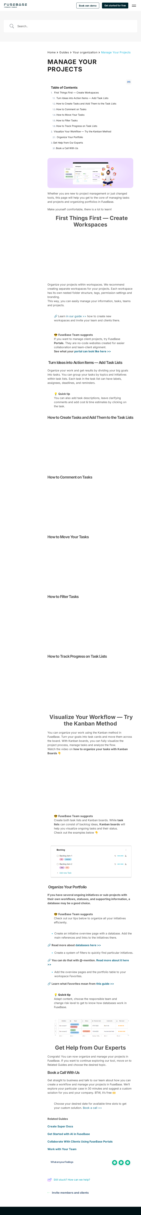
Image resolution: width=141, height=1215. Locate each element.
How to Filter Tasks (67, 120)
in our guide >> (76, 316)
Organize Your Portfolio (69, 137)
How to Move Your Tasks (70, 114)
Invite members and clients (68, 1192)
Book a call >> (92, 1107)
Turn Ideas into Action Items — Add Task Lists (82, 98)
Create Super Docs (60, 1126)
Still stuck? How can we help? (68, 1179)
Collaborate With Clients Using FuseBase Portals (80, 1141)
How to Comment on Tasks (71, 109)
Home (51, 52)
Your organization (85, 52)
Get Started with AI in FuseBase (68, 1134)
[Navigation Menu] (134, 5)
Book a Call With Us (67, 148)
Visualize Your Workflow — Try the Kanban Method (82, 131)
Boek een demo (87, 5)
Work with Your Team (62, 1149)
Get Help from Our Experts (68, 142)
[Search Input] (75, 26)
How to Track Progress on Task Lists (76, 125)
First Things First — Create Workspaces (76, 92)
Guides (64, 52)
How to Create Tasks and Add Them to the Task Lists (86, 103)
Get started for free (115, 5)
